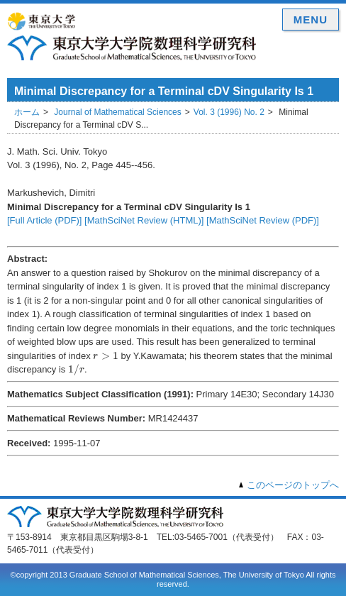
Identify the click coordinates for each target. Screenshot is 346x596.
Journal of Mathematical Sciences (117, 112)
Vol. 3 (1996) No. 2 (229, 112)
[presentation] (105, 355)
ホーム (27, 112)
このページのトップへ (293, 485)
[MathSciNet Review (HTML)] (143, 220)
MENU (311, 19)
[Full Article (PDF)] (44, 220)
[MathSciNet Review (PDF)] (262, 220)
